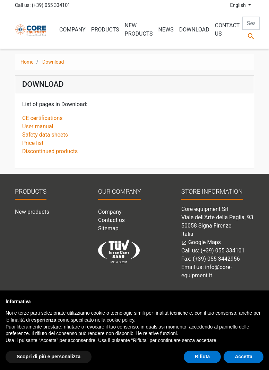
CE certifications (42, 118)
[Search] (251, 23)
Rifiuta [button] (202, 356)
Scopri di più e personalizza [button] (48, 356)
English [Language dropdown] (238, 5)
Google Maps (201, 242)
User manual (37, 126)
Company (110, 212)
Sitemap (108, 228)
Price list (33, 143)
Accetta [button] (243, 356)
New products (32, 212)
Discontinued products (50, 151)
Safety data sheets (45, 134)
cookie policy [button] (120, 320)
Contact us (111, 220)
